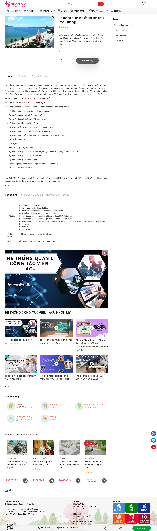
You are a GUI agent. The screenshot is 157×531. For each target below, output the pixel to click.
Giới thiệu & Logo (11, 504)
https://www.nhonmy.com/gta (32, 102)
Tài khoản (118, 11)
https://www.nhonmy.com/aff (37, 98)
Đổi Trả (82, 519)
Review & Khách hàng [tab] (40, 76)
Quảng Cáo (22, 514)
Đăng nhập (92, 506)
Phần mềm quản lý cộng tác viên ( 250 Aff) (94, 465)
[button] (53, 17)
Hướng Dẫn (77, 509)
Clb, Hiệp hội (11, 458)
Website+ (31, 11)
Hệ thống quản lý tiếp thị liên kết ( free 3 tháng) (58, 527)
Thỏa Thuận (84, 524)
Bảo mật (76, 519)
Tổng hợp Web (120, 35)
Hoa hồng (86, 509)
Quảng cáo (48, 11)
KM (33, 514)
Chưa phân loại (20, 434)
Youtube (31, 504)
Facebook (22, 504)
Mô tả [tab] (10, 76)
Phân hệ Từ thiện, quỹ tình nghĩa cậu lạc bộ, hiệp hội (17, 465)
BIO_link (76, 506)
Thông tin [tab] (22, 76)
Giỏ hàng (88, 60)
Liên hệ (64, 11)
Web (14, 514)
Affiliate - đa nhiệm (40, 458)
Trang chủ (14, 11)
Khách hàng (79, 11)
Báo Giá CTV (32, 434)
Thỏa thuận (95, 509)
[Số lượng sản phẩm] (62, 60)
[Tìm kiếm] (101, 4)
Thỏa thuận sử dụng (80, 516)
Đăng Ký (84, 506)
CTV (28, 514)
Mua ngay (141, 528)
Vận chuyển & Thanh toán (82, 521)
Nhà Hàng (119, 30)
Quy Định (76, 524)
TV (10, 514)
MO (94, 11)
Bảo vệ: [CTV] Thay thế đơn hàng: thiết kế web (69, 465)
